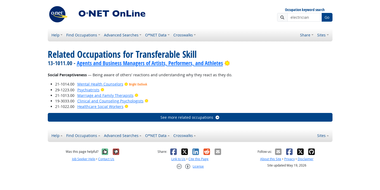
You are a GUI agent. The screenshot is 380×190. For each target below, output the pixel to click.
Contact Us (106, 159)
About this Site (270, 159)
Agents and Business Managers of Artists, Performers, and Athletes (150, 63)
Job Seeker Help (83, 159)
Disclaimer (306, 159)
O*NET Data (156, 34)
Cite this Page (198, 159)
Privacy (289, 159)
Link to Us (178, 159)
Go (327, 17)
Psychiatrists (88, 89)
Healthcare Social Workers (100, 106)
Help (55, 34)
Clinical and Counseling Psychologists (110, 100)
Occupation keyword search (305, 10)
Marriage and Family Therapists (105, 95)
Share (305, 34)
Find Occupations (81, 34)
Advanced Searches (121, 34)
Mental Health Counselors (100, 84)
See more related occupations (190, 117)
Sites (321, 34)
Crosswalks (183, 34)
